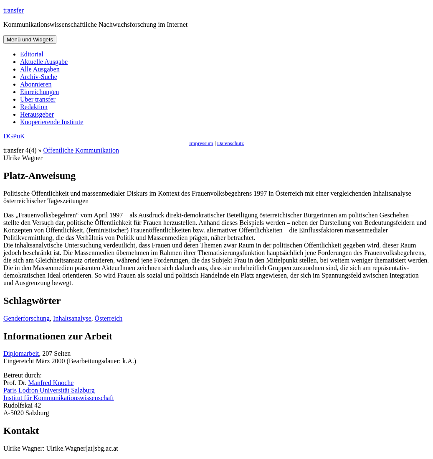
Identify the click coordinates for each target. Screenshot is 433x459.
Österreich (109, 318)
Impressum (201, 143)
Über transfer (38, 99)
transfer (13, 10)
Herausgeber (37, 114)
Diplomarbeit (21, 353)
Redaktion (34, 106)
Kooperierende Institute (52, 121)
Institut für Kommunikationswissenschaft (58, 397)
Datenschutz (230, 143)
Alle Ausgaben (40, 69)
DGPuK (14, 136)
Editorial (31, 54)
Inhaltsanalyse (72, 318)
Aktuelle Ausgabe (44, 61)
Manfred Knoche (51, 382)
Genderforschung (26, 318)
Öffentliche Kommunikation (81, 150)
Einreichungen (39, 91)
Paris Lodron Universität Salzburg (49, 390)
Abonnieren (36, 84)
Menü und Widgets (30, 39)
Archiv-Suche (38, 76)
